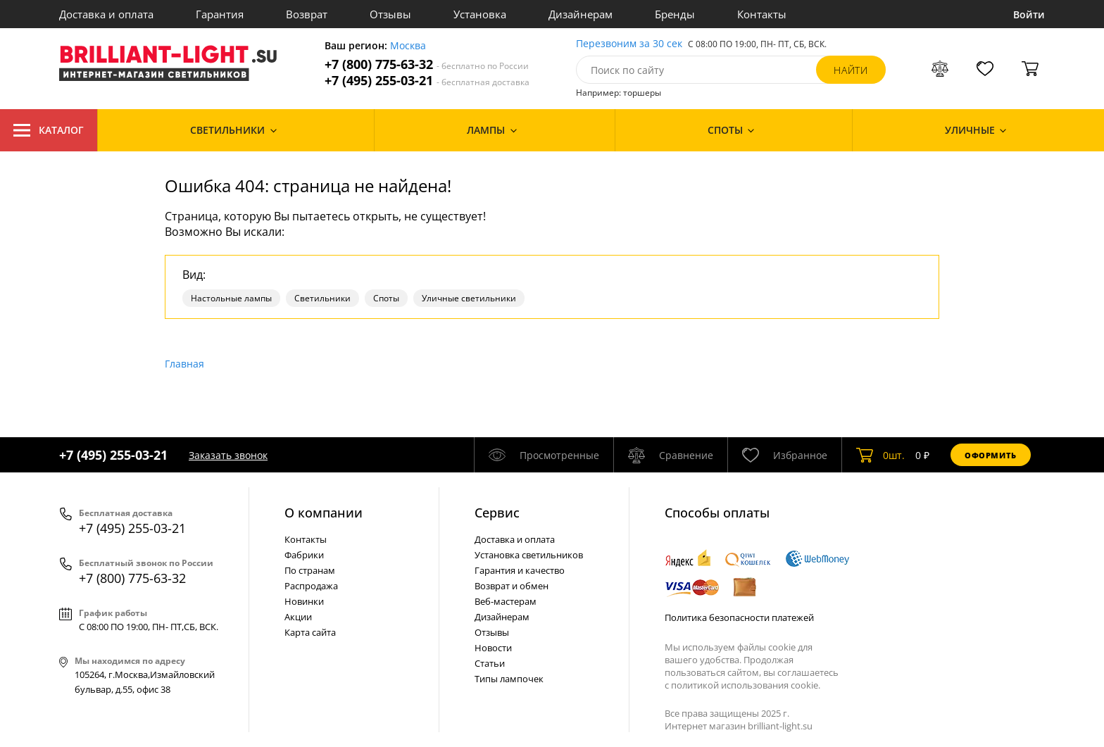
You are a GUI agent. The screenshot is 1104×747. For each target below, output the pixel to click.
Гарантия (220, 14)
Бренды (675, 14)
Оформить (991, 455)
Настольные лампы (231, 298)
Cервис (497, 512)
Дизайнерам (580, 14)
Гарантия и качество (520, 570)
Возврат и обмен (511, 585)
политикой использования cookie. (745, 685)
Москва (408, 46)
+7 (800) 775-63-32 (427, 64)
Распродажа (311, 585)
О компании (323, 512)
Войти (1029, 14)
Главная (184, 363)
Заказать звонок (228, 455)
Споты (386, 298)
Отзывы (390, 14)
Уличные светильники (469, 298)
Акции (298, 616)
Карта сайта (310, 632)
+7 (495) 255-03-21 (427, 81)
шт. (880, 454)
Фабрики (304, 554)
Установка (479, 14)
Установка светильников (529, 554)
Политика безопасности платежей (739, 617)
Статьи (490, 663)
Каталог (48, 130)
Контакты (761, 14)
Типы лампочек (509, 678)
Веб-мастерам (506, 601)
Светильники (322, 298)
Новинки (304, 601)
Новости (493, 647)
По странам (309, 570)
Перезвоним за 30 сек (629, 44)
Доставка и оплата (106, 14)
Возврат (306, 14)
